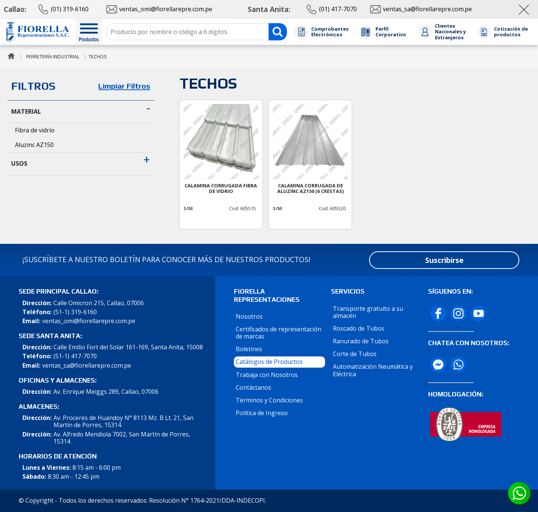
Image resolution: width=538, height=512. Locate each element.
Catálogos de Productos (269, 362)
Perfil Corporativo (390, 32)
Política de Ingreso (262, 413)
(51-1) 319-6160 (75, 312)
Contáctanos (253, 387)
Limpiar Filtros (124, 86)
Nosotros (249, 316)
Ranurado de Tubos (361, 341)
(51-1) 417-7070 (75, 356)
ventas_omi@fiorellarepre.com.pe (88, 321)
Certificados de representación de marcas (278, 332)
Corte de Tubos (355, 354)
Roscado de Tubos (358, 328)
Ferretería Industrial (52, 56)
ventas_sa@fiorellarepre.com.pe (86, 365)
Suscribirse (444, 260)
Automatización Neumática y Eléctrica (373, 370)
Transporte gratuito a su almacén (368, 312)
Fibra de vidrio (35, 130)
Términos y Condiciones (269, 400)
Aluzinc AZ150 (34, 145)
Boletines (249, 349)
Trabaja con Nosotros (267, 375)
